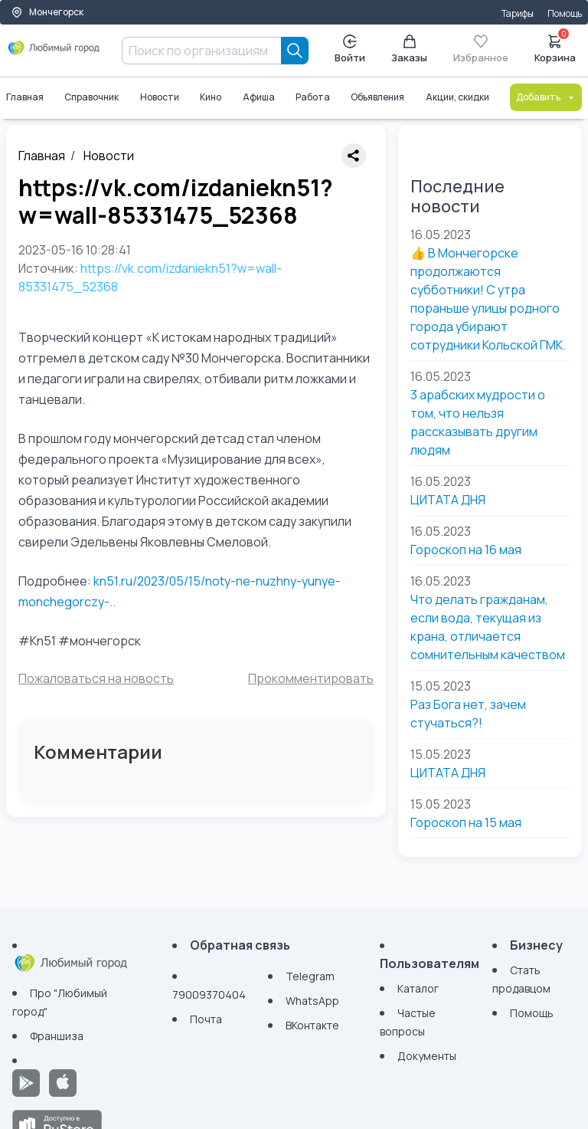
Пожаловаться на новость (96, 678)
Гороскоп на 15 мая (465, 822)
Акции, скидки (457, 96)
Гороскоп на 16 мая (465, 549)
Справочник (91, 96)
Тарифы (517, 13)
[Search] (295, 50)
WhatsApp (312, 1000)
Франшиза (56, 1036)
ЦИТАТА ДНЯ (447, 499)
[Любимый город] (54, 53)
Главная (25, 96)
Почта (206, 1019)
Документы (426, 1056)
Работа (313, 96)
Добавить (546, 96)
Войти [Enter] (350, 49)
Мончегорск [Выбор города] (47, 11)
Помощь (564, 13)
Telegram (310, 976)
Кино (210, 96)
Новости (159, 96)
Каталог (418, 988)
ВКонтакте (312, 1025)
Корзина (555, 47)
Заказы (409, 49)
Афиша (259, 96)
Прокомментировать (311, 678)
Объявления (377, 96)
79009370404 (209, 994)
